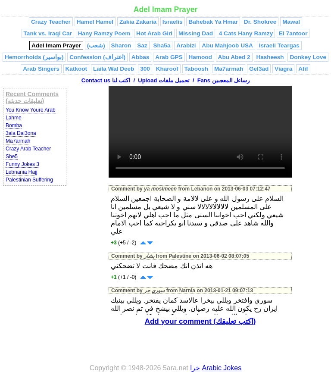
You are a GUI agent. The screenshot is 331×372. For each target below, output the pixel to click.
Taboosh (196, 69)
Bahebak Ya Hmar (213, 22)
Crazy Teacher (51, 22)
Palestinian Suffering (29, 180)
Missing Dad (195, 33)
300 (145, 69)
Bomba (14, 125)
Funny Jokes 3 (22, 164)
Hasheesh (270, 57)
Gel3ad (259, 69)
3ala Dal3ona (21, 133)
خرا (195, 368)
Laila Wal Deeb (113, 69)
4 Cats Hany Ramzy (246, 33)
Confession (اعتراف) (97, 57)
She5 (12, 156)
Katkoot (76, 69)
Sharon (121, 45)
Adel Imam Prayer (56, 45)
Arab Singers (41, 69)
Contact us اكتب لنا (105, 80)
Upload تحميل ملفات (163, 80)
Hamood (200, 57)
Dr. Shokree (260, 22)
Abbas (140, 57)
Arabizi (186, 45)
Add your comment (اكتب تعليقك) (200, 321)
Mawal (291, 22)
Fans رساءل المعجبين (223, 80)
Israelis (172, 22)
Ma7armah (228, 69)
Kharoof (167, 69)
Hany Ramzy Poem (104, 33)
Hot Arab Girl (154, 33)
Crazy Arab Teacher (28, 149)
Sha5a (161, 45)
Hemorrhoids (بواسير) (34, 57)
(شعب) (96, 45)
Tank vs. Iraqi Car (48, 33)
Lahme (14, 118)
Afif (303, 69)
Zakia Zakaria (137, 22)
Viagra (283, 69)
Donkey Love (308, 57)
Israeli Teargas (279, 45)
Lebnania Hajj (21, 172)
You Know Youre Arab (31, 110)
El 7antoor (293, 33)
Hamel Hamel (95, 22)
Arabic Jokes (222, 368)
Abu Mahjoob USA (227, 45)
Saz (142, 45)
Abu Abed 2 (234, 57)
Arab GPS (168, 57)
